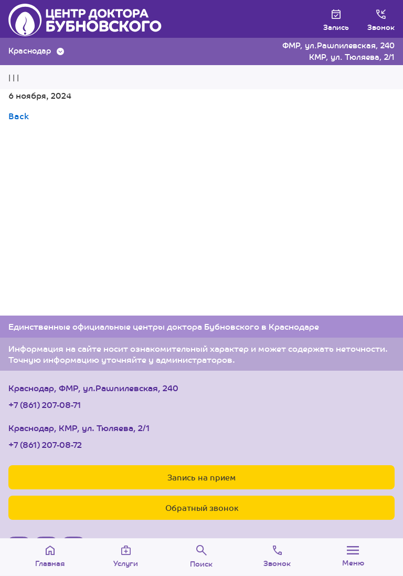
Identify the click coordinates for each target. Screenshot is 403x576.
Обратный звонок (201, 507)
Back (18, 115)
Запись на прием (201, 477)
